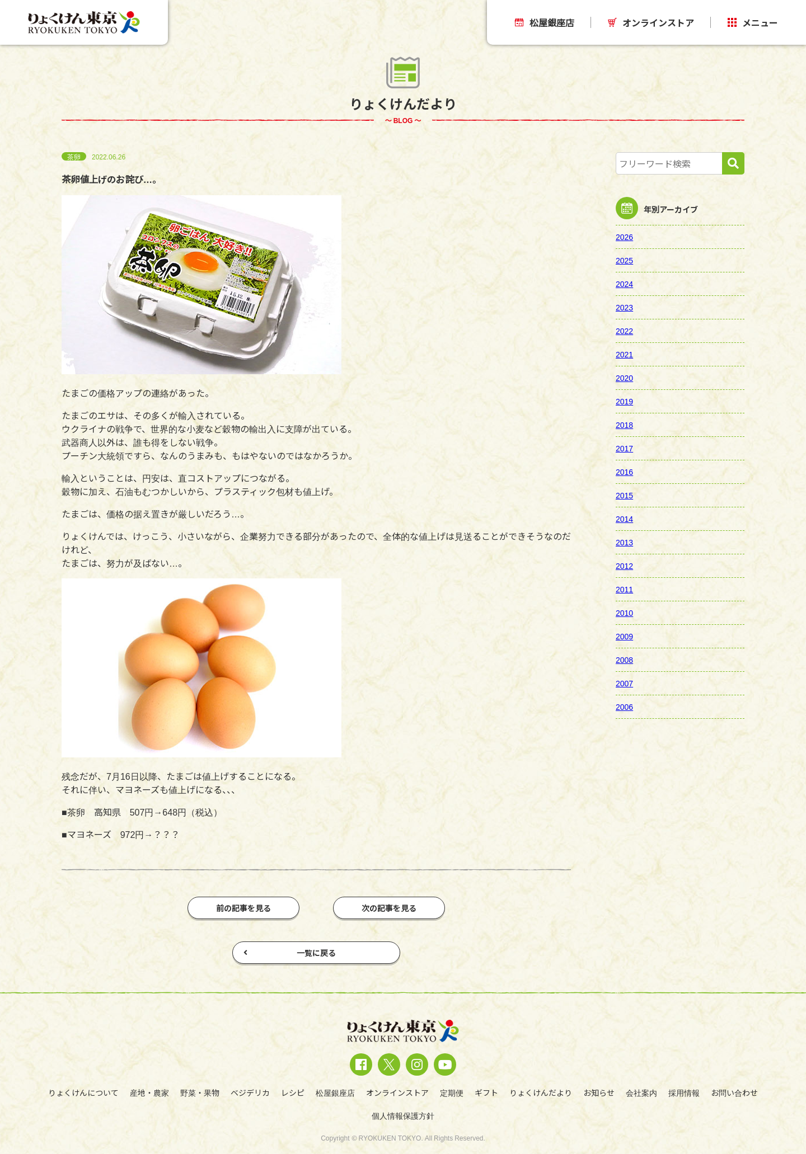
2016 (624, 471)
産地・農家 (149, 1092)
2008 (624, 659)
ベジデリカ (250, 1092)
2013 (624, 542)
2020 (624, 377)
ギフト (486, 1092)
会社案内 (641, 1092)
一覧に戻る (289, 952)
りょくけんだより (540, 1092)
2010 (624, 612)
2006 (624, 706)
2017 (624, 448)
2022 (624, 330)
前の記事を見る (243, 907)
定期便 (451, 1092)
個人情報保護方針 (403, 1115)
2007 (624, 683)
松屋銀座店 (544, 22)
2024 (624, 283)
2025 (624, 260)
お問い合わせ (734, 1092)
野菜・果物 (199, 1092)
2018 (624, 424)
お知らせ (599, 1092)
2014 (624, 518)
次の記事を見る (389, 907)
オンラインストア (651, 22)
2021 (624, 354)
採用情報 (684, 1092)
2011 (624, 589)
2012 (624, 565)
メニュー (753, 22)
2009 (624, 636)
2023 (624, 307)
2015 (624, 495)
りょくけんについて (83, 1092)
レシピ (292, 1092)
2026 (624, 236)
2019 (624, 401)
